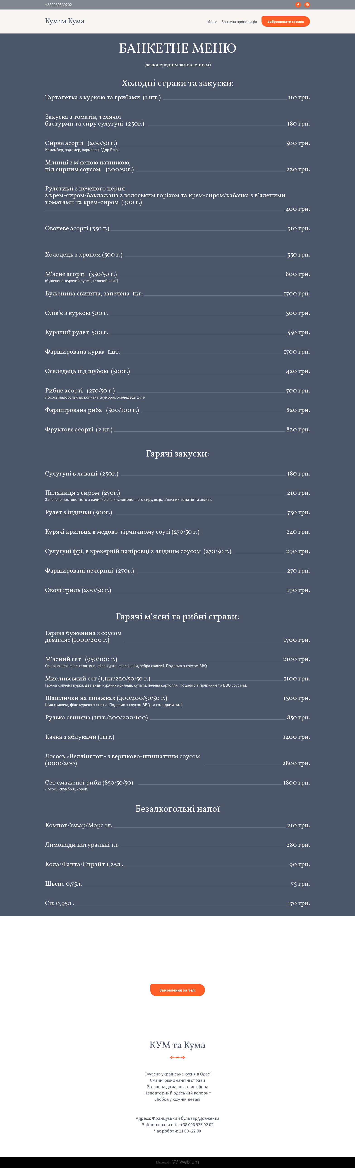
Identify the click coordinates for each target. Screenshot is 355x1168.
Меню (212, 21)
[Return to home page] (64, 21)
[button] (298, 5)
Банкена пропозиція (239, 21)
